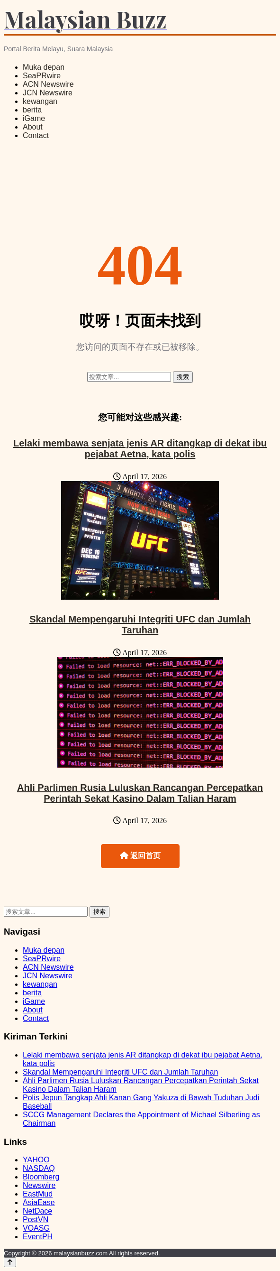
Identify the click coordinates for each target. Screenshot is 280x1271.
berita (32, 110)
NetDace (37, 1211)
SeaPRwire (42, 76)
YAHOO (36, 1160)
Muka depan (43, 67)
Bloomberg (41, 1177)
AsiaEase (39, 1202)
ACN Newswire (48, 84)
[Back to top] (10, 1262)
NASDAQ (39, 1168)
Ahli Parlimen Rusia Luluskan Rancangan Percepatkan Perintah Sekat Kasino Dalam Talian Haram (140, 793)
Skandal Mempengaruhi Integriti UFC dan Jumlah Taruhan (140, 624)
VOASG (36, 1228)
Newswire (39, 1185)
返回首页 (140, 856)
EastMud (38, 1194)
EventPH (38, 1237)
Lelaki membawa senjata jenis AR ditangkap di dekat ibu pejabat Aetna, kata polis (140, 448)
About (33, 127)
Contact (36, 135)
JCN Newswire (47, 93)
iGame (34, 118)
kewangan (40, 101)
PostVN (35, 1219)
